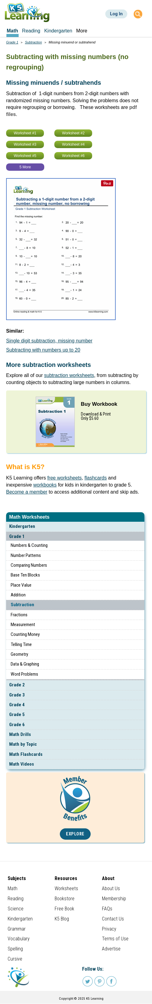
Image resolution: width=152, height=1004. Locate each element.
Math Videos (21, 764)
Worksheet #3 (25, 144)
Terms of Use (115, 939)
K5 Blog (62, 919)
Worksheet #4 (73, 144)
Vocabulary (19, 939)
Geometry (19, 654)
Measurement (23, 624)
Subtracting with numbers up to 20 (43, 350)
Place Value (21, 585)
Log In (116, 14)
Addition (18, 595)
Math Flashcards (25, 754)
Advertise (111, 949)
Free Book (64, 909)
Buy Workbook (99, 404)
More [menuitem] (81, 30)
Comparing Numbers (29, 565)
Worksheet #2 (73, 133)
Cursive (15, 959)
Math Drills (20, 734)
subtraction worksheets (69, 375)
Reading (16, 898)
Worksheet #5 (25, 156)
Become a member (26, 492)
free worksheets (64, 477)
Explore (75, 834)
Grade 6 (17, 724)
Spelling (15, 949)
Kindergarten (22, 526)
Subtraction (22, 604)
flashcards (96, 477)
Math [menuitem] (12, 30)
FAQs (107, 909)
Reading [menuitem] (31, 30)
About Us (111, 888)
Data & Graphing (25, 664)
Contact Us (113, 919)
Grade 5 (17, 714)
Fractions (19, 615)
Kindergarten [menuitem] (58, 30)
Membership (114, 898)
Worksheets (66, 888)
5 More (25, 167)
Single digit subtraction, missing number (49, 340)
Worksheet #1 (25, 133)
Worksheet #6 (73, 156)
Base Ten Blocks (25, 575)
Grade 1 (17, 536)
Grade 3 (17, 695)
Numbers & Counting (29, 545)
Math (12, 888)
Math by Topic (23, 744)
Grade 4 (17, 704)
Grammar (17, 929)
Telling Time (21, 644)
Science (16, 909)
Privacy (109, 929)
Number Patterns (26, 555)
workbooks (44, 484)
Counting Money (25, 634)
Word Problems (24, 674)
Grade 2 (17, 685)
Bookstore (64, 898)
